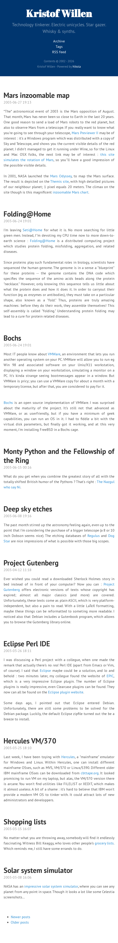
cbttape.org (90, 773)
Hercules (68, 757)
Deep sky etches (28, 508)
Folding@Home (27, 213)
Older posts (20, 922)
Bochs (12, 338)
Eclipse (45, 670)
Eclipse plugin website (65, 692)
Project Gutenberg (31, 562)
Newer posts (20, 917)
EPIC (110, 676)
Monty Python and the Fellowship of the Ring (59, 456)
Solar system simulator (38, 870)
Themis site (59, 181)
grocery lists (104, 843)
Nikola (77, 67)
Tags (59, 46)
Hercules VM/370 (30, 740)
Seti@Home (32, 230)
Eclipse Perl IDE (27, 643)
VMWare (54, 354)
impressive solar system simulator (50, 886)
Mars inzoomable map (36, 95)
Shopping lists (25, 821)
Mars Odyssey (61, 176)
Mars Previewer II (85, 133)
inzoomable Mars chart (70, 192)
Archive (59, 41)
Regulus (93, 535)
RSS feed (59, 52)
